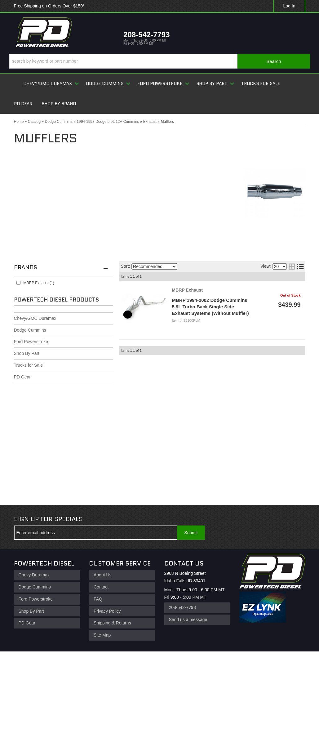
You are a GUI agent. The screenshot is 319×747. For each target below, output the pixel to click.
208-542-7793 (182, 607)
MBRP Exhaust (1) (39, 283)
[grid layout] (291, 266)
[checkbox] (18, 283)
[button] (159, 61)
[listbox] (154, 266)
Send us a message (188, 619)
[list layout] (300, 266)
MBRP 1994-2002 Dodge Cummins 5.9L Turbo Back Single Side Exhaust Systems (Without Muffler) (210, 306)
